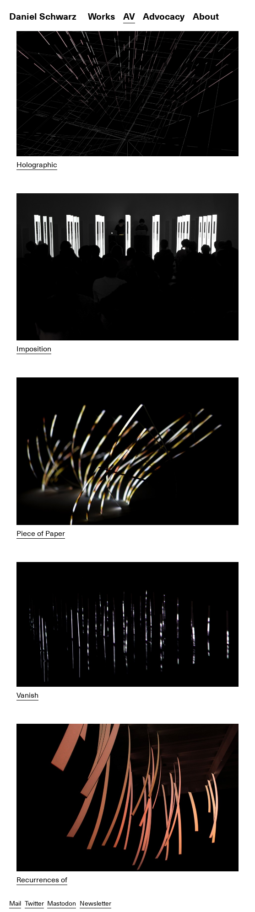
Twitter (34, 903)
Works (101, 16)
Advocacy (163, 16)
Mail (15, 903)
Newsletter (95, 903)
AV (129, 16)
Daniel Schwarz (42, 16)
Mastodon (61, 903)
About (206, 16)
